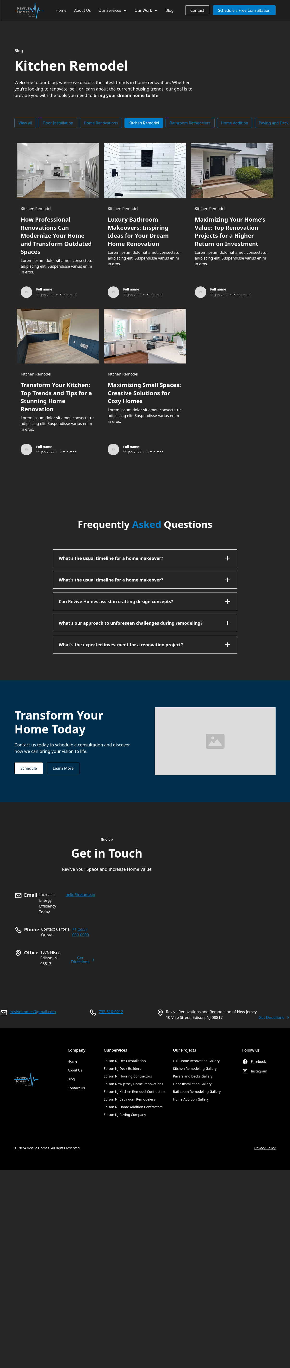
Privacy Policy (264, 1148)
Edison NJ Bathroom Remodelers (129, 1099)
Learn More (63, 768)
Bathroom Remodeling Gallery (197, 1091)
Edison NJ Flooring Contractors (128, 1076)
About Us (82, 10)
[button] (113, 10)
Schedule (28, 768)
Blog (170, 10)
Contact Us (76, 1088)
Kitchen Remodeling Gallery (195, 1068)
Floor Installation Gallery (192, 1084)
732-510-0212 (111, 1011)
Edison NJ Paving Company (125, 1114)
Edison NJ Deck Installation (125, 1061)
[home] (30, 10)
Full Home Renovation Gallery (196, 1061)
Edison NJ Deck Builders (122, 1068)
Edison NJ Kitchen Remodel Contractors (135, 1091)
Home (61, 10)
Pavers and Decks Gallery (193, 1076)
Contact (197, 10)
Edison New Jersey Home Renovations (133, 1084)
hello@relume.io (80, 894)
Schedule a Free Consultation (244, 10)
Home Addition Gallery (191, 1099)
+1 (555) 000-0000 (80, 932)
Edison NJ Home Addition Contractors (133, 1107)
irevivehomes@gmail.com (33, 1011)
